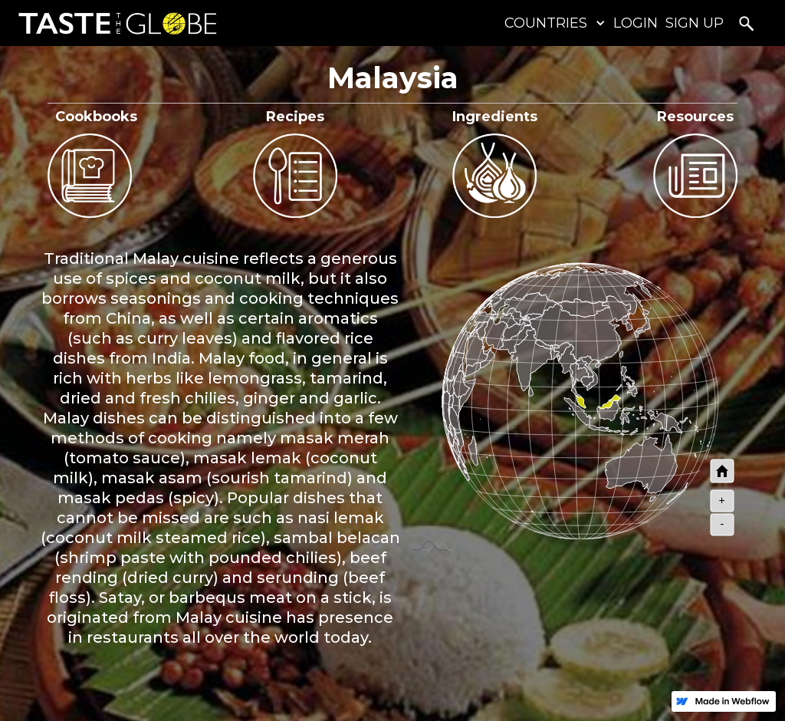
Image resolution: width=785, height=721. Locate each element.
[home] (114, 23)
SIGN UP (694, 23)
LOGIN (635, 23)
